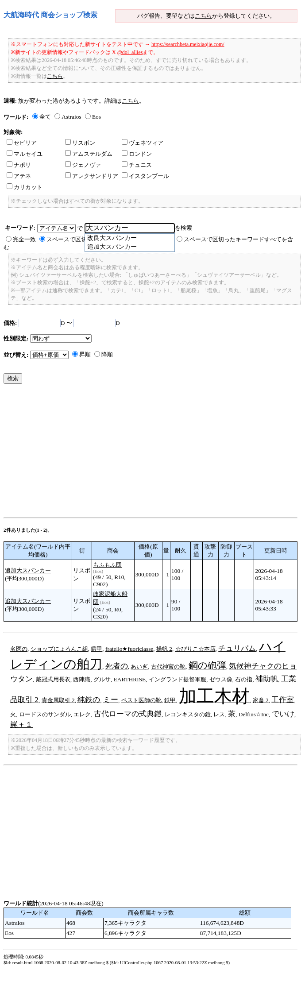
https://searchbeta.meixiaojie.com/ (187, 44)
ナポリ (19, 165)
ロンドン (137, 154)
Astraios (71, 116)
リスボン (80, 142)
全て (45, 116)
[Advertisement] (133, 453)
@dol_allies (130, 52)
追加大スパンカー (28, 570)
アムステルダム (88, 154)
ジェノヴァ (83, 165)
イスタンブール (145, 176)
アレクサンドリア (91, 176)
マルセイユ (24, 154)
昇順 (85, 354)
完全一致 (24, 239)
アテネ (19, 176)
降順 (107, 354)
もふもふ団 (107, 564)
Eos (96, 116)
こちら (203, 15)
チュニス (137, 165)
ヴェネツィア (142, 142)
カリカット (24, 187)
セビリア (22, 142)
